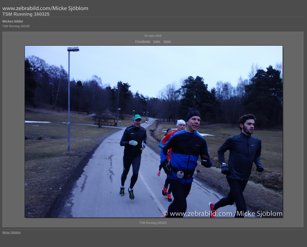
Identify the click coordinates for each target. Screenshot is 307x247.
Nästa (167, 41)
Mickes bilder (12, 21)
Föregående (142, 41)
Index (156, 41)
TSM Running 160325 (25, 14)
